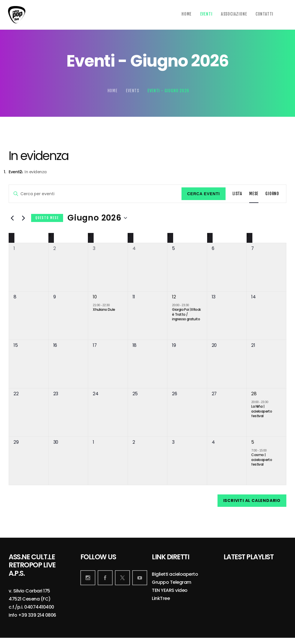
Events (132, 90)
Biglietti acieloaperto (175, 574)
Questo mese (47, 218)
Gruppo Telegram (171, 582)
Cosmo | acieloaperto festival (261, 459)
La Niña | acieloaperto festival (261, 411)
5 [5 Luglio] (252, 442)
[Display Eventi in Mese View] (253, 194)
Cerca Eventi (203, 193)
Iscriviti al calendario (252, 500)
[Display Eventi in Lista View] (237, 194)
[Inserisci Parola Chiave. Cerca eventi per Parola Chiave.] (95, 194)
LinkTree (161, 599)
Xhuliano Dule (104, 309)
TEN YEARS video (170, 591)
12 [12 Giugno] (174, 297)
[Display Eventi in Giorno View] (272, 194)
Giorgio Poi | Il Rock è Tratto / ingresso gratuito (186, 314)
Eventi (14, 172)
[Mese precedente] (12, 217)
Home (112, 90)
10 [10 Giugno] (95, 297)
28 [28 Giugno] (253, 394)
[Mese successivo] (23, 217)
